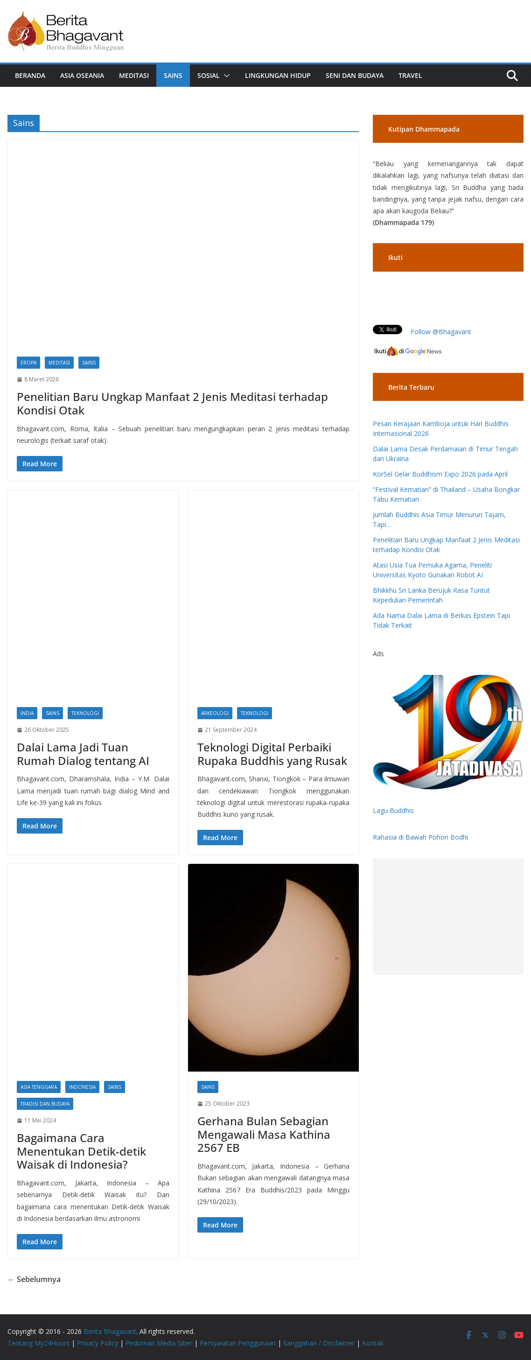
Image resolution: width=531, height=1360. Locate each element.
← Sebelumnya (34, 1279)
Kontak (373, 1343)
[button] (225, 75)
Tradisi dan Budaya (45, 1104)
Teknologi (85, 713)
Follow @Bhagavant (441, 331)
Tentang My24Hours (38, 1343)
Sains (173, 75)
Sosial (208, 75)
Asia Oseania (82, 75)
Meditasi (134, 75)
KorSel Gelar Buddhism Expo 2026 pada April (440, 474)
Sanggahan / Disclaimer (319, 1343)
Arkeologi (215, 713)
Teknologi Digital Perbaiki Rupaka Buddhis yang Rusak (272, 753)
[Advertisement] (448, 916)
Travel (410, 75)
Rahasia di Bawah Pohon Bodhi (420, 837)
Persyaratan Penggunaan (238, 1343)
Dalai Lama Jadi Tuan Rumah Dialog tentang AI (83, 753)
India (27, 713)
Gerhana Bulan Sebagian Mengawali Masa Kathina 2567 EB (263, 1134)
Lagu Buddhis (393, 810)
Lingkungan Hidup (278, 75)
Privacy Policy (97, 1343)
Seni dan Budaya (355, 75)
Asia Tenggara (39, 1087)
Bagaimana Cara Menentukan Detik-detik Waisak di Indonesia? (81, 1151)
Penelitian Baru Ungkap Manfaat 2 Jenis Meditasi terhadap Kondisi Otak (172, 403)
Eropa (28, 362)
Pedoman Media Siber (159, 1343)
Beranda (30, 75)
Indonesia (82, 1087)
